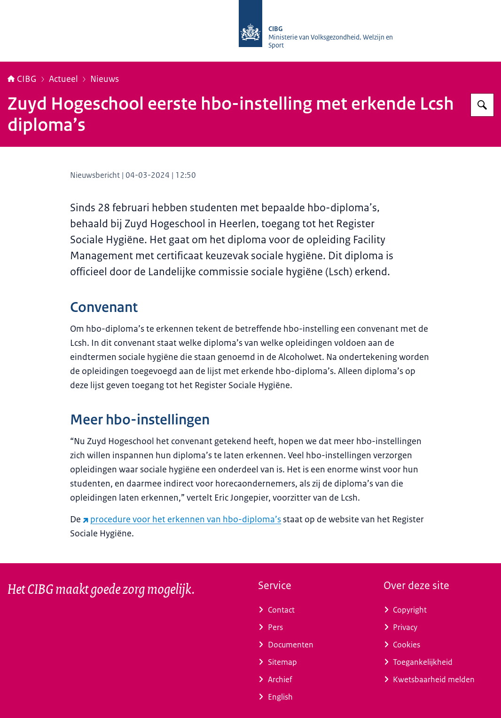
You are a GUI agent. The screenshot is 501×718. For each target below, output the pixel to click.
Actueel (63, 79)
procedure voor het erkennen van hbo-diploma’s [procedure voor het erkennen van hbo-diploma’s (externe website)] (182, 519)
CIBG (22, 79)
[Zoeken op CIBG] (482, 105)
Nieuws (104, 79)
